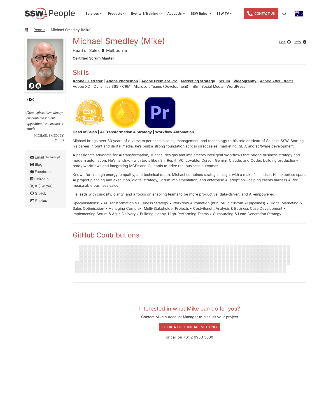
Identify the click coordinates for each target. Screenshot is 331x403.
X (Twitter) (41, 186)
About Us (177, 14)
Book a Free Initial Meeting (189, 327)
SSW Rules (202, 14)
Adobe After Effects (276, 81)
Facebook (41, 171)
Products (118, 14)
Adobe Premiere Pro (159, 81)
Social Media (212, 86)
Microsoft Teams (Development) (161, 86)
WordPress (236, 86)
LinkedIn (39, 179)
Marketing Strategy (198, 81)
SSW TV (226, 14)
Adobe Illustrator (88, 81)
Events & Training (148, 14)
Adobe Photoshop (122, 81)
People (39, 30)
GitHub (38, 193)
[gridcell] (45, 64)
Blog (36, 164)
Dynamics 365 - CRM (112, 86)
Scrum (224, 81)
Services (95, 14)
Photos (38, 200)
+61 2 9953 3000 (198, 337)
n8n (195, 86)
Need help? (53, 157)
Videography (244, 81)
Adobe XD (81, 86)
